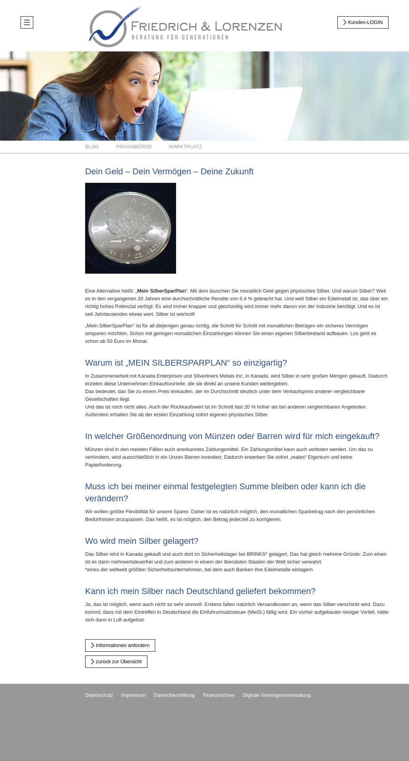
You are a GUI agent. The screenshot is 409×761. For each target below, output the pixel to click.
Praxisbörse (134, 147)
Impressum (133, 695)
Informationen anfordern (120, 645)
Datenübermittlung (174, 695)
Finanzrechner (219, 695)
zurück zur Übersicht (116, 661)
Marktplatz (185, 147)
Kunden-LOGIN (363, 22)
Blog (92, 147)
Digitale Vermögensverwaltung (277, 695)
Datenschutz (99, 695)
